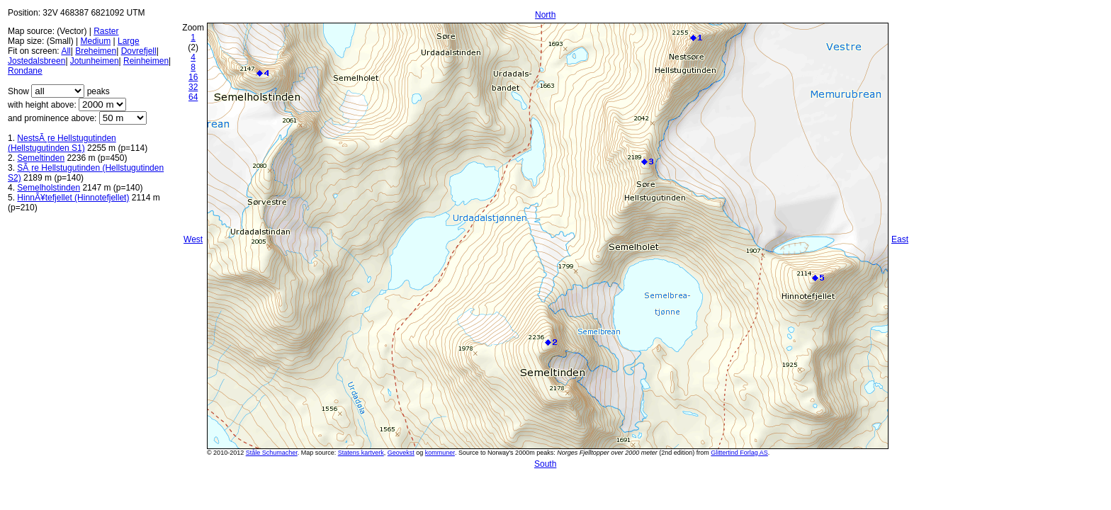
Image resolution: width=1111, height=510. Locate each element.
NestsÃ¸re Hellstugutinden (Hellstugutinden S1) (62, 143)
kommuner (440, 452)
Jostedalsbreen (36, 61)
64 (193, 97)
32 (193, 87)
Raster (106, 31)
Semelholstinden (48, 188)
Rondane (25, 71)
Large (129, 41)
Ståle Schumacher (272, 452)
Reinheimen (146, 61)
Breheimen (95, 51)
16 (193, 77)
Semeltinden (40, 158)
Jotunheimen (94, 61)
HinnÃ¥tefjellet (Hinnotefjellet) (73, 198)
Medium (95, 41)
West (193, 239)
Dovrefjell (139, 51)
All (65, 51)
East (899, 239)
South (545, 464)
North (545, 15)
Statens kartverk (361, 452)
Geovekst (401, 452)
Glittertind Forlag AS (739, 452)
